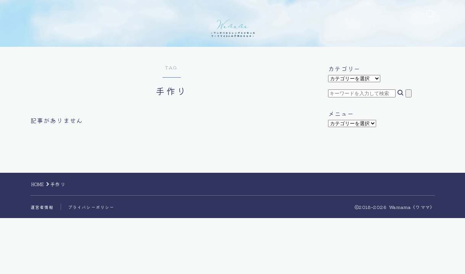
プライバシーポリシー (95, 242)
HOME (39, 219)
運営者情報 (43, 242)
